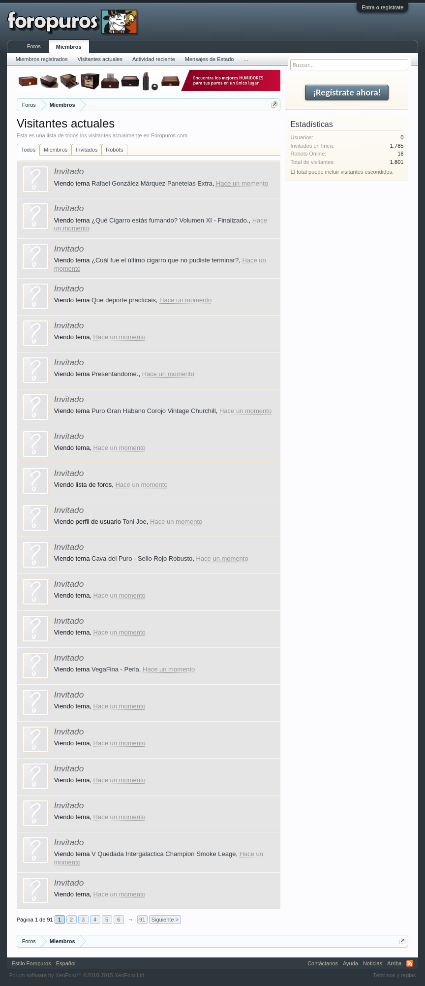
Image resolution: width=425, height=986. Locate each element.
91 (142, 919)
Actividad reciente (153, 59)
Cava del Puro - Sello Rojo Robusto (141, 558)
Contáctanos (322, 963)
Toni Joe (134, 521)
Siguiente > (165, 919)
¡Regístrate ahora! (347, 92)
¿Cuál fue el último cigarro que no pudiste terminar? (165, 260)
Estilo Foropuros (31, 963)
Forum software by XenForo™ (77, 975)
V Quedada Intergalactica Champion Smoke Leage (163, 854)
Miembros (55, 150)
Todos (28, 150)
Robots (114, 150)
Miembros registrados (42, 59)
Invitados (86, 150)
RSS (409, 963)
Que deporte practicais (123, 300)
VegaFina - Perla (115, 669)
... (245, 59)
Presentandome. (114, 374)
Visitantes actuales (99, 59)
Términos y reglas (394, 975)
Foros (34, 46)
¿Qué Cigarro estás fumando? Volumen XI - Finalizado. (169, 220)
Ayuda (350, 963)
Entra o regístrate (382, 7)
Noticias (372, 963)
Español (66, 963)
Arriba (394, 963)
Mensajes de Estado (209, 59)
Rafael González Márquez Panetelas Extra (151, 183)
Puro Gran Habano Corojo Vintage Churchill (153, 410)
